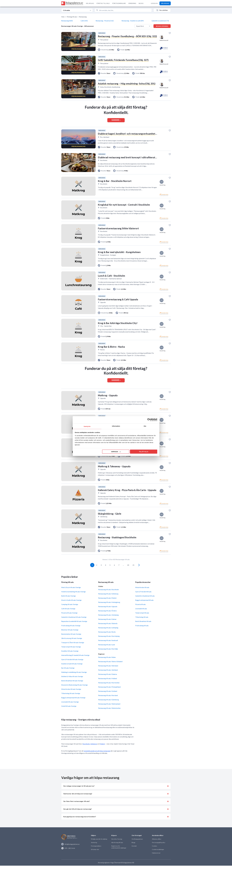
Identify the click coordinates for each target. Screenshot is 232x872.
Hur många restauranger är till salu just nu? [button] (79, 792)
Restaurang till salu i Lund (106, 651)
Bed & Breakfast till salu (143, 628)
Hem (63, 17)
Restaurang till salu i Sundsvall (108, 647)
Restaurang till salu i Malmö (107, 604)
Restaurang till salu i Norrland (108, 702)
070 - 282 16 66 (68, 854)
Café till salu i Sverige (68, 615)
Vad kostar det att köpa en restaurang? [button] (77, 800)
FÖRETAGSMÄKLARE (119, 3)
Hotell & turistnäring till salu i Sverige (73, 598)
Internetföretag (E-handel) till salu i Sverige (75, 661)
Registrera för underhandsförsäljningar (118, 853)
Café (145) (84, 21)
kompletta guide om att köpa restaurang (97, 757)
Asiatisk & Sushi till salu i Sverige (71, 670)
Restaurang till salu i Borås (107, 638)
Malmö (102, 750)
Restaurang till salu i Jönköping (108, 621)
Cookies (154, 852)
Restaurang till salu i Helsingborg (109, 608)
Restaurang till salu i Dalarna (107, 680)
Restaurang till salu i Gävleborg (108, 706)
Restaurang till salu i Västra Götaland (110, 668)
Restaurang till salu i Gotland (107, 697)
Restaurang (83, 17)
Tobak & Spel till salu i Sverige (71, 653)
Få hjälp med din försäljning (99, 845)
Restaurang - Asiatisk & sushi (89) (133, 21)
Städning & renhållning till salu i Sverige (74, 678)
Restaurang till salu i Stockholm (108, 596)
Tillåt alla (143, 451)
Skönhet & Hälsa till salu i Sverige (72, 683)
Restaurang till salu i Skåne (107, 663)
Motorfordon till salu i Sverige (71, 695)
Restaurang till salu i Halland (107, 685)
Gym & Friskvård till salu (143, 598)
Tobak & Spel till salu (142, 619)
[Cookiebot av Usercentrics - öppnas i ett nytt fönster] (148, 419)
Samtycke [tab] (87, 426)
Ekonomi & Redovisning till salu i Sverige (74, 691)
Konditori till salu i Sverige (69, 657)
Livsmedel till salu (141, 615)
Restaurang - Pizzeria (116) (105, 21)
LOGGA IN (154, 3)
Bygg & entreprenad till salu (144, 606)
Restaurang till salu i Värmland (108, 672)
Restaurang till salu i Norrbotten (108, 689)
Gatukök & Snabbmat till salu (145, 602)
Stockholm (86, 750)
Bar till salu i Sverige (67, 674)
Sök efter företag (116, 845)
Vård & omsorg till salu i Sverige (71, 644)
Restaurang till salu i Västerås (107, 630)
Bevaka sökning (162, 26)
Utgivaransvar (156, 859)
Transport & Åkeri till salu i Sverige (72, 649)
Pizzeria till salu (140, 611)
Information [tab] (116, 426)
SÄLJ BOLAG (90, 3)
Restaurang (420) (67, 21)
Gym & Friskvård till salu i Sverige (72, 666)
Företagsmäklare (96, 852)
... (123, 571)
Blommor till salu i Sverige (69, 636)
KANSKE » (116, 121)
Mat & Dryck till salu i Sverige (71, 594)
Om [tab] (145, 426)
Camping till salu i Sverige (69, 611)
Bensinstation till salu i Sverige (71, 640)
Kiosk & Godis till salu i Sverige (71, 606)
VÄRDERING (132, 3)
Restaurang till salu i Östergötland (109, 693)
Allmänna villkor (156, 845)
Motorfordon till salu (142, 594)
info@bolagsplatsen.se (70, 850)
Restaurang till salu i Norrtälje (108, 655)
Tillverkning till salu (141, 623)
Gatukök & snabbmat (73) (160, 21)
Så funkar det (95, 856)
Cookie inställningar (158, 856)
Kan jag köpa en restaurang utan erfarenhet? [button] (79, 823)
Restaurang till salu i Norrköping (109, 642)
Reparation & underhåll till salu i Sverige (74, 628)
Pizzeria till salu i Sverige (69, 619)
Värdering (94, 849)
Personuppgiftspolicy (158, 849)
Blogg (133, 849)
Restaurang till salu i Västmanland (109, 710)
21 (133, 571)
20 (128, 571)
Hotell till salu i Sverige (68, 712)
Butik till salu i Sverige (68, 602)
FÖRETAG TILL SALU (103, 3)
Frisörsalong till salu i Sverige (70, 632)
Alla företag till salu (117, 849)
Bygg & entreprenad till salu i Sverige (73, 704)
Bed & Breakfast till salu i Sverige (72, 687)
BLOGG (141, 3)
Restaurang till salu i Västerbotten (109, 714)
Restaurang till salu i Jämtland (108, 676)
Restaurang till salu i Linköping (108, 634)
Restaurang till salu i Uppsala (107, 613)
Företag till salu (72, 17)
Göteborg (93, 750)
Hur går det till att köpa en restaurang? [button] (77, 815)
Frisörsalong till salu (141, 632)
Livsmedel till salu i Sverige (70, 708)
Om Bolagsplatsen (137, 845)
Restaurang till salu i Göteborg (108, 600)
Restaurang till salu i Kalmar (107, 625)
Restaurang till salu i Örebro (107, 617)
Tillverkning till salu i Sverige (70, 700)
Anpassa (115, 451)
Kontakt (134, 852)
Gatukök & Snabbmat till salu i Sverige (73, 623)
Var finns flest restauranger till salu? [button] (76, 808)
